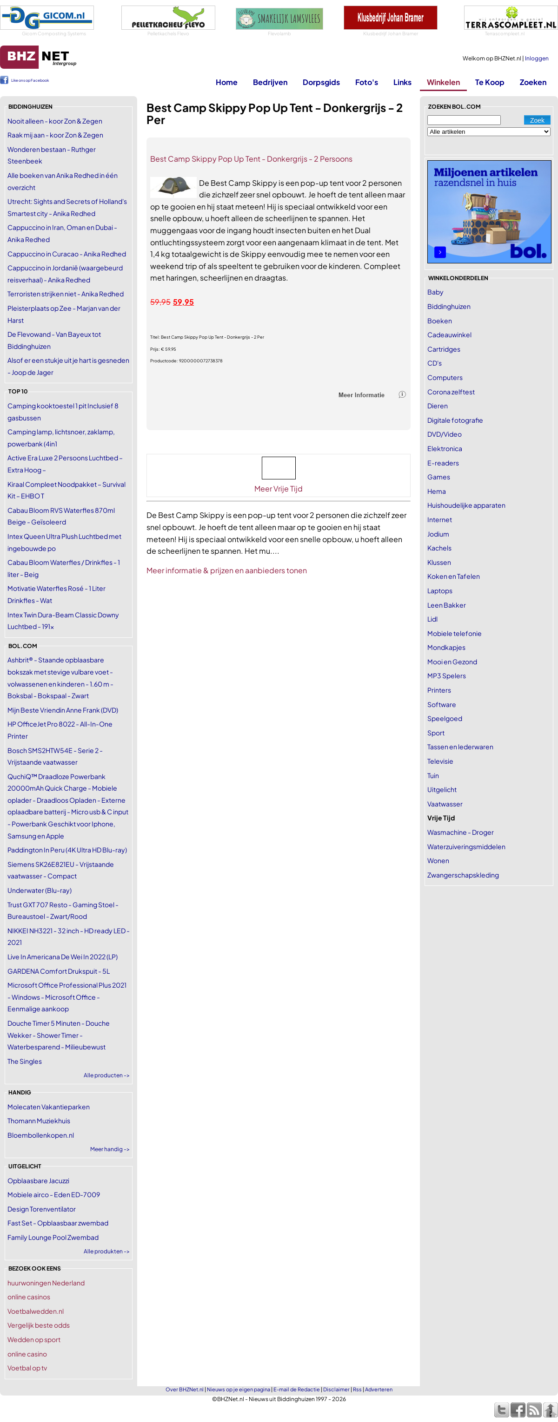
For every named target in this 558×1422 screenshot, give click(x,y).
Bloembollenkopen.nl (40, 1135)
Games (438, 476)
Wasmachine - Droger (460, 832)
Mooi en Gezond (452, 661)
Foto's (366, 82)
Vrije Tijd (441, 817)
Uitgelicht (442, 789)
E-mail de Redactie (296, 1389)
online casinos (28, 1296)
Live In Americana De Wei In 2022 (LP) (62, 956)
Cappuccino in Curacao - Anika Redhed (66, 253)
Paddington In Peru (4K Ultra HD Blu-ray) (67, 849)
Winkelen (443, 82)
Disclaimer (336, 1389)
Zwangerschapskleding (463, 875)
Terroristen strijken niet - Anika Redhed (65, 293)
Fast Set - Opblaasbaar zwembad (57, 1223)
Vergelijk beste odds (38, 1325)
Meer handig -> (110, 1149)
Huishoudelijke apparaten (466, 505)
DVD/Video (444, 434)
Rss (357, 1389)
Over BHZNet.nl (185, 1389)
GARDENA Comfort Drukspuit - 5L (58, 971)
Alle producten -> (107, 1075)
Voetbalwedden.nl (35, 1311)
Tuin (433, 775)
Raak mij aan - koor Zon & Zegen (55, 135)
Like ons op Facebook (30, 80)
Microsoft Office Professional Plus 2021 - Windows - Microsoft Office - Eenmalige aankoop (66, 997)
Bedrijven (270, 82)
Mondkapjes (446, 647)
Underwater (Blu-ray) (39, 890)
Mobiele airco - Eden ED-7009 (53, 1194)
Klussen (439, 562)
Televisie (440, 761)
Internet (439, 519)
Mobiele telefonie (454, 633)
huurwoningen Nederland (46, 1282)
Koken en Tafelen (453, 576)
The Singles (24, 1061)
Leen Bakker (446, 605)
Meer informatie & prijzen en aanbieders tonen (226, 570)
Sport (436, 732)
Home (227, 82)
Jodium (438, 534)
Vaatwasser (445, 803)
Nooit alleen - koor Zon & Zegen (54, 121)
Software (441, 704)
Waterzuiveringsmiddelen (466, 846)
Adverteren (378, 1389)
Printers (439, 690)
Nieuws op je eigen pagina (238, 1389)
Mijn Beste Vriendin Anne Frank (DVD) (62, 710)
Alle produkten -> (107, 1251)
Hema (436, 491)
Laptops (439, 590)
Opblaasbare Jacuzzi (38, 1180)
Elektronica (444, 448)
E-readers (443, 463)
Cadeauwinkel (449, 334)
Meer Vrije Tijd (278, 488)
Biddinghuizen (449, 306)
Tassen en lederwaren (460, 746)
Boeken (439, 320)
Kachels (439, 548)
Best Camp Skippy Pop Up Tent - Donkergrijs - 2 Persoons (251, 159)
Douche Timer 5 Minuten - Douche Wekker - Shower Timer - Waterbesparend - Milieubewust (58, 1035)
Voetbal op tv (27, 1367)
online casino (27, 1354)
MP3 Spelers (446, 675)
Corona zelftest (451, 391)
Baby (435, 292)
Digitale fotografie (455, 420)
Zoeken (533, 82)
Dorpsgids (321, 82)
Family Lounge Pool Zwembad (53, 1237)
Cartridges (443, 349)
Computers (445, 377)
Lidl (432, 619)
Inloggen (537, 58)
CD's (434, 363)
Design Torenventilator (41, 1209)
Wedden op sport (33, 1339)
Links (402, 82)
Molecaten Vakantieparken (48, 1106)
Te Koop (490, 82)
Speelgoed (444, 718)
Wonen (438, 860)
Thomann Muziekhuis (38, 1120)
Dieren (437, 405)
